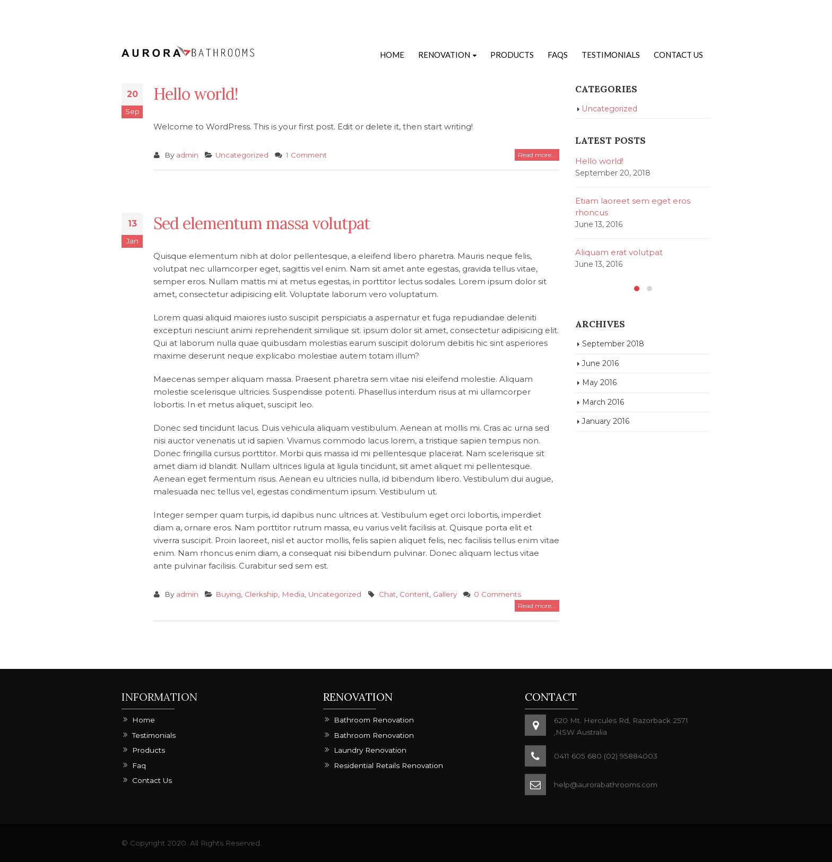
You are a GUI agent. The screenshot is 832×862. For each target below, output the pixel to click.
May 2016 (599, 382)
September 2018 (613, 343)
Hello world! (195, 94)
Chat (387, 594)
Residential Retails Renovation (388, 765)
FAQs (558, 54)
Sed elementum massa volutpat (261, 223)
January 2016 (606, 421)
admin (187, 155)
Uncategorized (241, 155)
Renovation (444, 54)
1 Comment (306, 155)
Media (293, 594)
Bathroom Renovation (374, 720)
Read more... (537, 155)
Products (512, 54)
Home (392, 54)
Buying (228, 594)
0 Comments (497, 594)
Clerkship (261, 594)
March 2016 (603, 402)
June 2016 (600, 363)
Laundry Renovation (370, 750)
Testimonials (611, 54)
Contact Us (678, 54)
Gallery (445, 594)
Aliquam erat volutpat (619, 252)
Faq (139, 765)
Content (414, 594)
